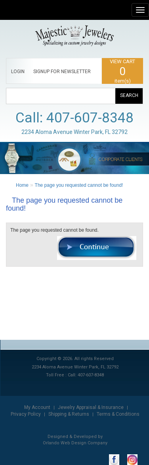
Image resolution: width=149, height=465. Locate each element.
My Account (37, 407)
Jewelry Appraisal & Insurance (91, 407)
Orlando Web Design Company (75, 443)
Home (22, 185)
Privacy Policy (26, 414)
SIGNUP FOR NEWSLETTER (62, 71)
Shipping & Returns (68, 414)
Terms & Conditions (118, 414)
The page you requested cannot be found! (79, 185)
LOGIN (18, 71)
